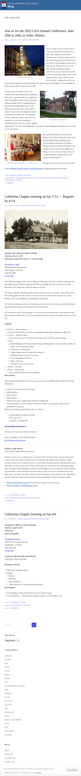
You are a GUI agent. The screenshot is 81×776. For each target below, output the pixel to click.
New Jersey (8, 701)
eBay (6, 663)
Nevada (7, 697)
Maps (6, 690)
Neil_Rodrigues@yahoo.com (15, 440)
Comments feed (10, 758)
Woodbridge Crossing (12, 539)
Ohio (6, 708)
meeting (18, 180)
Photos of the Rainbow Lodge (17, 483)
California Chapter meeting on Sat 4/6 (30, 514)
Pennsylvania (9, 712)
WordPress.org (10, 762)
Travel (7, 723)
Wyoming (8, 735)
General (7, 671)
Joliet (36, 178)
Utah (6, 727)
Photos (7, 716)
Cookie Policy (38, 772)
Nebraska (8, 693)
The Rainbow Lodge (12, 264)
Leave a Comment (12, 608)
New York (8, 705)
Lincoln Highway (46, 178)
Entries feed (9, 754)
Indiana (7, 678)
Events (23, 495)
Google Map (9, 276)
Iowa (6, 682)
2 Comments (9, 500)
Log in (7, 750)
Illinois (29, 178)
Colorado (8, 659)
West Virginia (9, 731)
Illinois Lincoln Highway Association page (26, 169)
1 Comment (9, 183)
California (14, 495)
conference (21, 178)
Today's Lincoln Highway (20, 175)
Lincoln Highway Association (33, 205)
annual (12, 178)
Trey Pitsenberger (31, 40)
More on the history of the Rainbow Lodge (22, 486)
